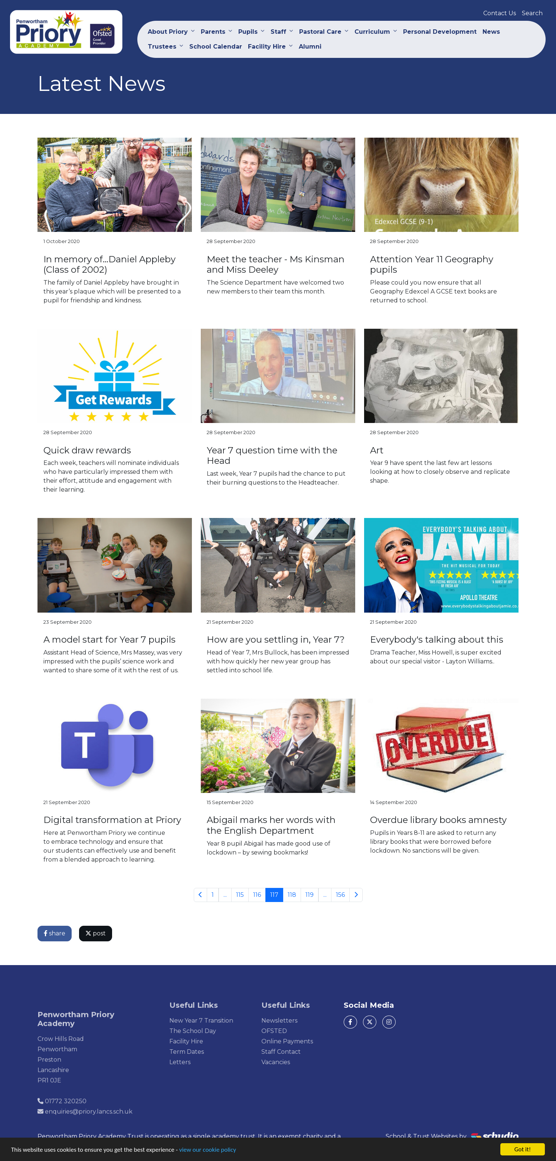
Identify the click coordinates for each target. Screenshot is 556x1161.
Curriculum (372, 31)
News (491, 31)
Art (377, 450)
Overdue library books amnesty (439, 819)
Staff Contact (292, 1051)
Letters (191, 1062)
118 (292, 894)
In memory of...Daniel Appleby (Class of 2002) (110, 264)
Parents (213, 31)
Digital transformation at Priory (113, 819)
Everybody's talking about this (437, 639)
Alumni (310, 46)
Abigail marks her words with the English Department (271, 825)
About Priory (168, 31)
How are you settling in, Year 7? (276, 639)
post (96, 933)
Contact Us (499, 13)
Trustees (162, 46)
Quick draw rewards (88, 450)
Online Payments (298, 1041)
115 (240, 894)
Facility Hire (267, 46)
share (55, 933)
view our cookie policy (207, 1150)
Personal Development (440, 31)
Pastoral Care (320, 31)
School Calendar (215, 46)
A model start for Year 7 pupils (110, 639)
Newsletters (290, 1020)
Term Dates (198, 1051)
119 (310, 894)
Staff (278, 31)
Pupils (248, 31)
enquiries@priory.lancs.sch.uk (89, 1122)
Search (532, 13)
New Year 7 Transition (213, 1020)
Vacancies (286, 1062)
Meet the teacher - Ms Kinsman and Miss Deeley (276, 264)
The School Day (204, 1030)
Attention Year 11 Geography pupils (432, 264)
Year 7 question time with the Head (272, 455)
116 (257, 894)
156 (340, 894)
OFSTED (285, 1030)
